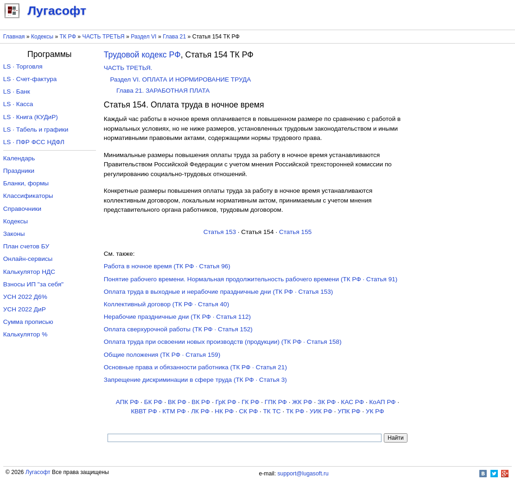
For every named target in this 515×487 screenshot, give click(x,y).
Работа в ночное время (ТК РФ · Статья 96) (167, 266)
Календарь (19, 158)
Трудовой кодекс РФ (142, 54)
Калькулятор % (25, 334)
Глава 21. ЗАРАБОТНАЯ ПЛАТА (163, 90)
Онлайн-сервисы (28, 258)
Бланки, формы (26, 183)
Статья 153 (219, 231)
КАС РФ (352, 401)
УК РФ (375, 411)
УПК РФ (348, 411)
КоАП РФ (382, 401)
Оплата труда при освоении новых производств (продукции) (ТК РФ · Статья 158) (223, 341)
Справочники (22, 208)
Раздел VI (143, 36)
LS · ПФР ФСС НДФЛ (33, 142)
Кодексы (42, 36)
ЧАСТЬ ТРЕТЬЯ (104, 36)
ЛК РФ (200, 411)
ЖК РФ (302, 401)
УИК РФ (321, 411)
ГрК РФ (226, 401)
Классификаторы (28, 195)
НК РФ (224, 411)
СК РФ (248, 411)
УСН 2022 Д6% (25, 296)
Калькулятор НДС (29, 271)
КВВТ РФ (144, 411)
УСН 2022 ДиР (24, 309)
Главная (14, 36)
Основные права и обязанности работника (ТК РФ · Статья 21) (195, 367)
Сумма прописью (28, 321)
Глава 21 (174, 36)
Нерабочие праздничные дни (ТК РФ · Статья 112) (177, 316)
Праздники (18, 170)
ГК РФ (250, 401)
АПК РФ (127, 401)
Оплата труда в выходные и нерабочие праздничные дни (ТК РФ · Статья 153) (218, 291)
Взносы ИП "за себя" (33, 284)
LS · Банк (16, 91)
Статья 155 (295, 231)
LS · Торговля (23, 66)
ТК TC (272, 411)
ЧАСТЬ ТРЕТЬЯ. (128, 67)
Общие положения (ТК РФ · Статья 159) (162, 354)
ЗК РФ (327, 401)
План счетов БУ (26, 246)
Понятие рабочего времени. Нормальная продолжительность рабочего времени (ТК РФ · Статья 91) (251, 279)
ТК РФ (68, 36)
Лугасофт (38, 472)
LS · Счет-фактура (30, 79)
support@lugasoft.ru (303, 473)
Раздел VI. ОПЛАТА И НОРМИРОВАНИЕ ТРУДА (180, 79)
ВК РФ (177, 401)
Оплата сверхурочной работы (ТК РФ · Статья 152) (178, 329)
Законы (14, 233)
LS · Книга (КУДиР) (30, 117)
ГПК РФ (276, 401)
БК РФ (153, 401)
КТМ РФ (174, 411)
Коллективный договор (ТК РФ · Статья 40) (166, 304)
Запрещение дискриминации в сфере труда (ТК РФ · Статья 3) (195, 379)
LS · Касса (18, 104)
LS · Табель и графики (36, 129)
